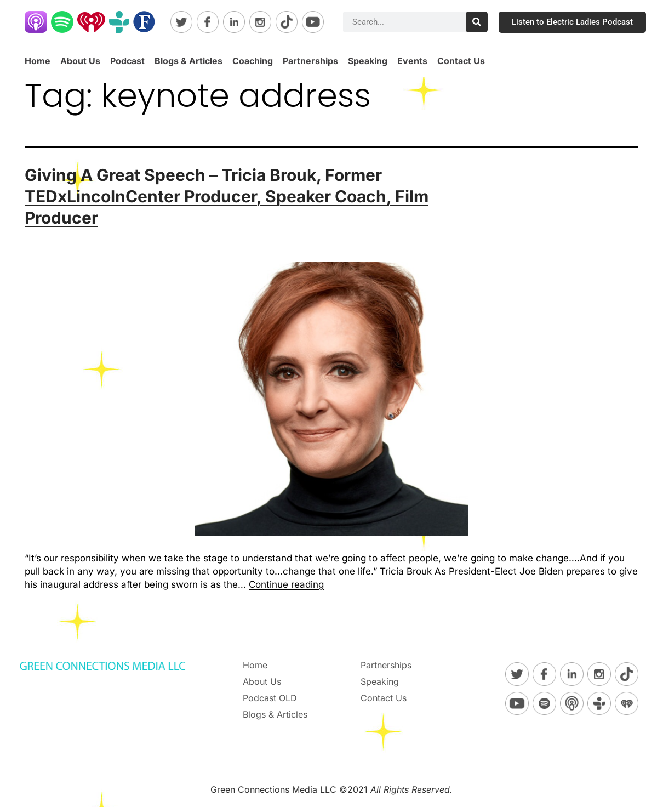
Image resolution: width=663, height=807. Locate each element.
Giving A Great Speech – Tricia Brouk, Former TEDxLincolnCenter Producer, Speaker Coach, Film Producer (226, 196)
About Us (80, 60)
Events (412, 60)
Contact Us (461, 60)
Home (37, 60)
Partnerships (310, 60)
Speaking (367, 60)
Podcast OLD (270, 697)
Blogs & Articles (188, 60)
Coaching (252, 60)
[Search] (477, 22)
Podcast (127, 60)
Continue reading (286, 584)
